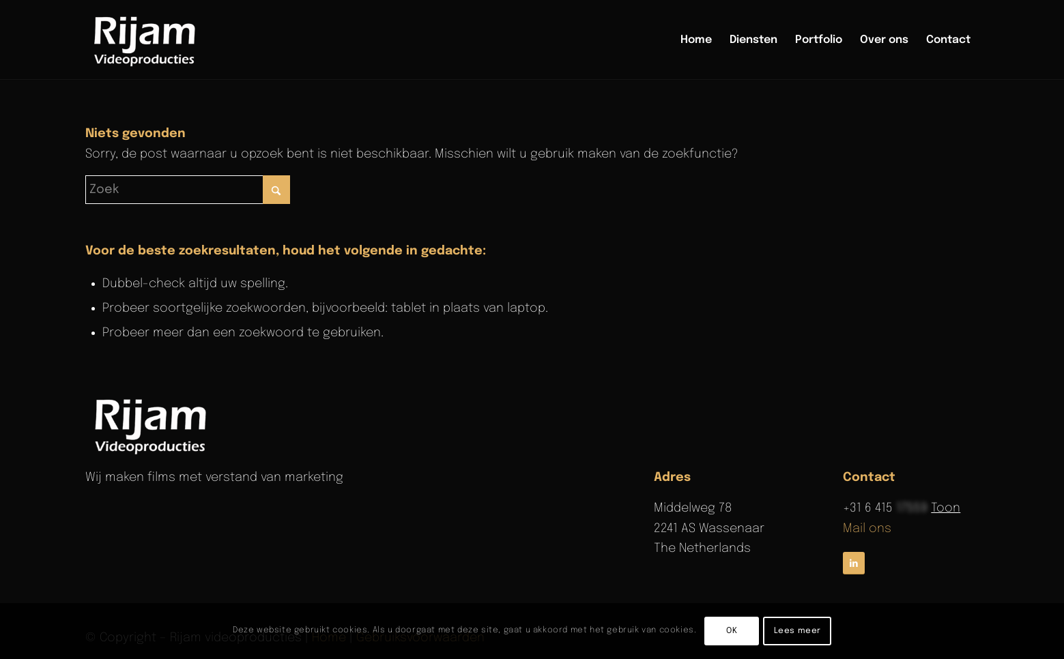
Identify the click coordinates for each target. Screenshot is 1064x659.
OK (731, 631)
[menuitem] (696, 40)
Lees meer (797, 631)
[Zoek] (187, 189)
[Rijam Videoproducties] (147, 40)
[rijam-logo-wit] (153, 425)
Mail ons (867, 529)
